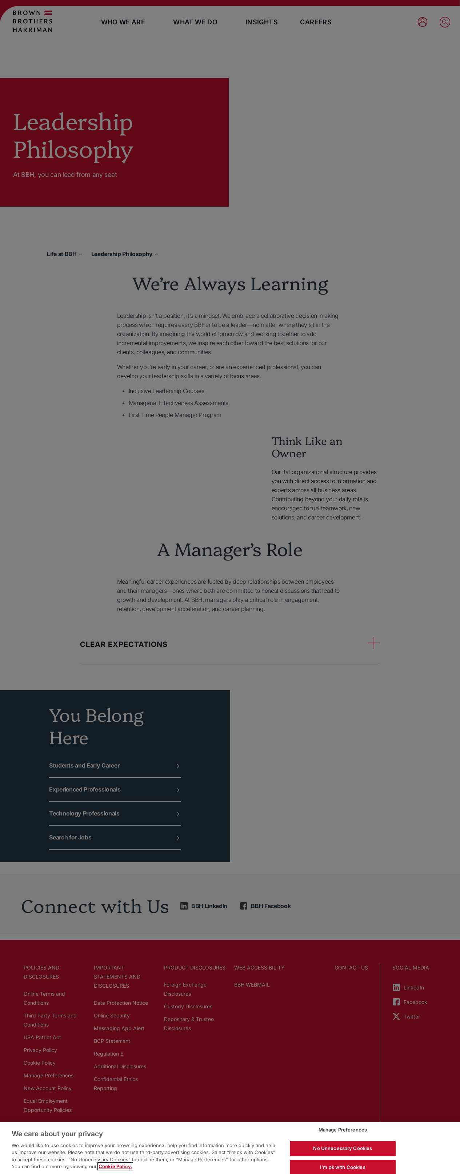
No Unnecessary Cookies (342, 1148)
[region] (230, 1148)
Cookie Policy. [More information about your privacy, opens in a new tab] (115, 1166)
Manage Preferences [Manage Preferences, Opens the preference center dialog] (343, 1130)
